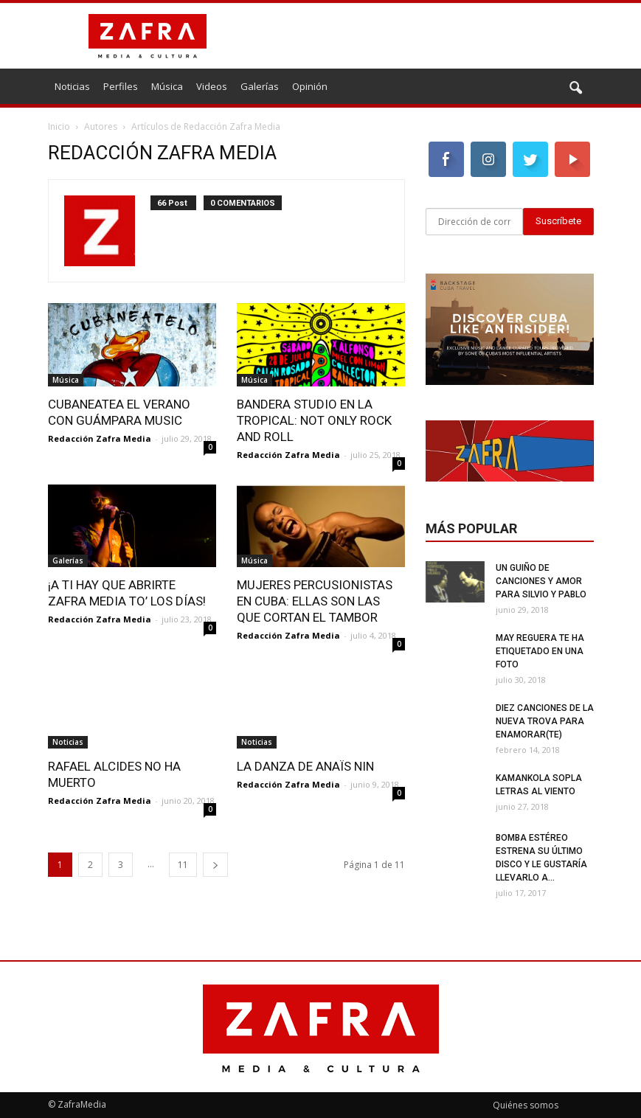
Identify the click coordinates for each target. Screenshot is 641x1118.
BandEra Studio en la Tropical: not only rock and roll (314, 420)
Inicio (59, 126)
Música (167, 86)
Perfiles (120, 86)
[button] (576, 88)
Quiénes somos (525, 1105)
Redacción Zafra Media (99, 438)
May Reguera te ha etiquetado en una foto (540, 651)
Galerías (259, 86)
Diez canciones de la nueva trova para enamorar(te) (545, 721)
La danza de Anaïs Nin (305, 766)
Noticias (72, 86)
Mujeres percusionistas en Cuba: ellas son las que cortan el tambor (314, 601)
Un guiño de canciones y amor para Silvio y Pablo (541, 581)
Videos (211, 86)
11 (183, 864)
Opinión (310, 86)
